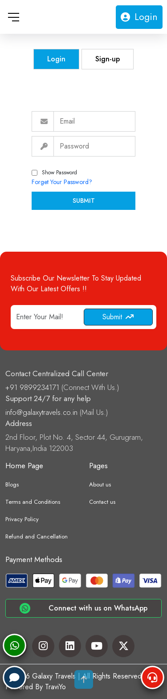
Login (139, 17)
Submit (84, 200)
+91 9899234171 (33, 387)
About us (100, 484)
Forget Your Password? (62, 181)
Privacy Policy (22, 519)
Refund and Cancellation (36, 536)
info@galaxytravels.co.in (42, 412)
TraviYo (55, 687)
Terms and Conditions (32, 502)
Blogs (12, 484)
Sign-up (107, 59)
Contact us (102, 502)
